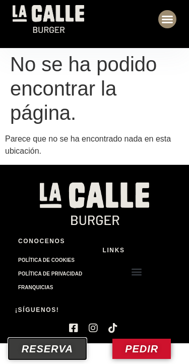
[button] (167, 19)
